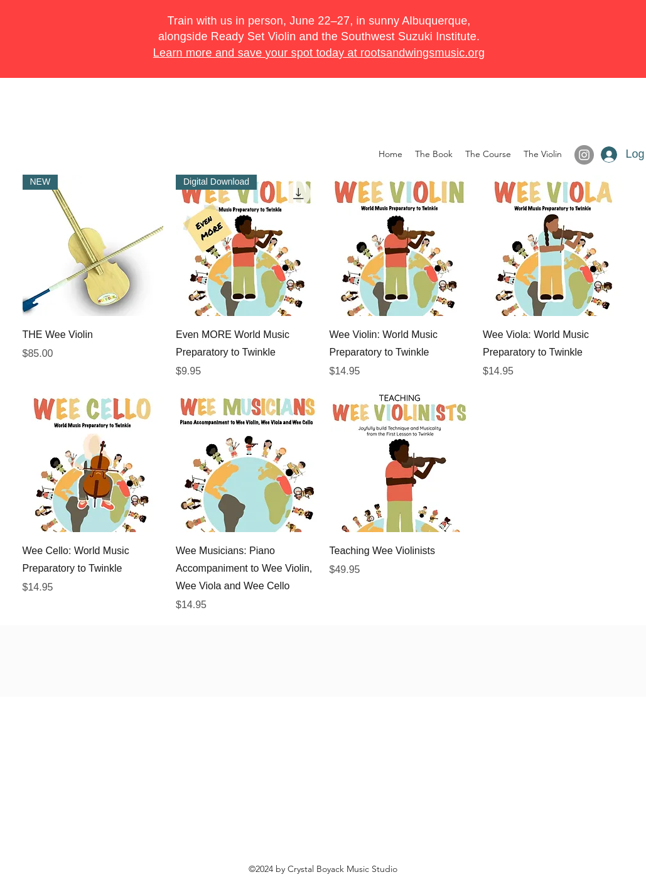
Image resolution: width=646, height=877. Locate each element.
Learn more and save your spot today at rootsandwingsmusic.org (319, 52)
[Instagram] (584, 155)
